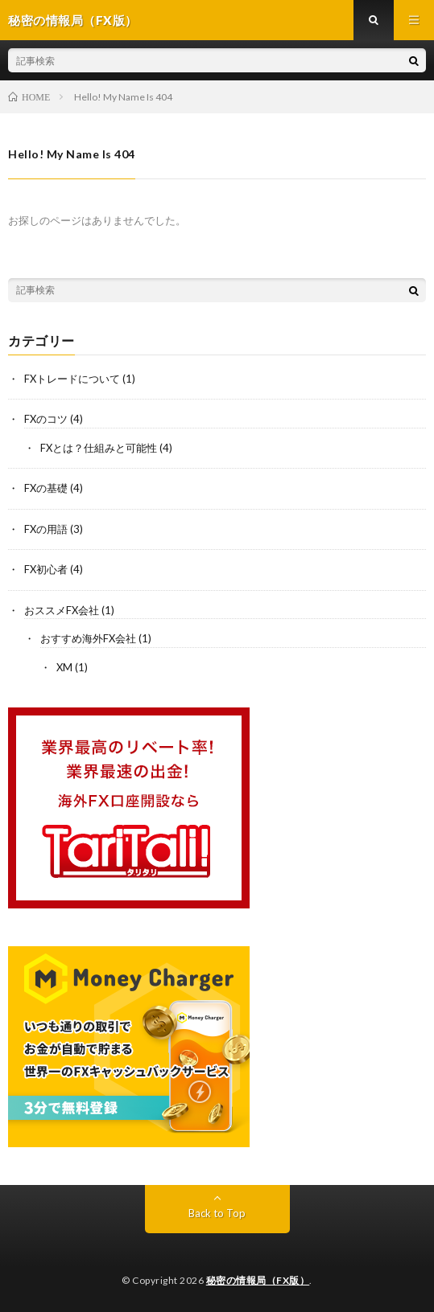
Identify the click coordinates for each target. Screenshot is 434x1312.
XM (64, 667)
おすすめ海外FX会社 (88, 638)
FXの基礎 (46, 488)
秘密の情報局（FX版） (258, 1280)
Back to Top (217, 1213)
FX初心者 (46, 569)
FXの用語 (46, 529)
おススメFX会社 (61, 610)
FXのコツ (46, 418)
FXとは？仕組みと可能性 (98, 447)
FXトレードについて (72, 378)
